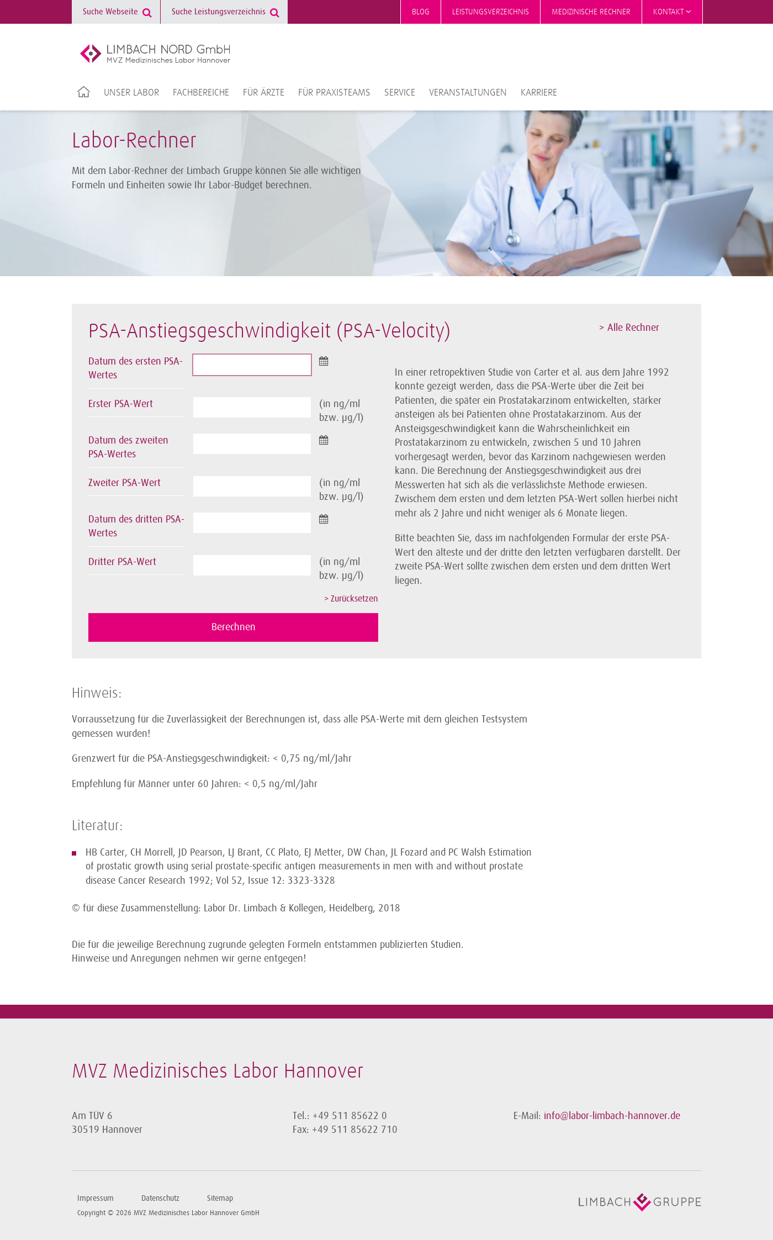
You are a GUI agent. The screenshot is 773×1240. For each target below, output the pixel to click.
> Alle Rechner (629, 327)
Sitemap (220, 1198)
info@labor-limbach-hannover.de (612, 1115)
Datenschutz (160, 1198)
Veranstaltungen (468, 93)
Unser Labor (131, 93)
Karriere (539, 93)
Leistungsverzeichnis (490, 12)
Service (399, 93)
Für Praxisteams (334, 93)
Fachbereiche (201, 93)
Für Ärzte (263, 93)
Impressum (95, 1198)
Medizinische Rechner (591, 12)
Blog (421, 12)
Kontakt (672, 11)
